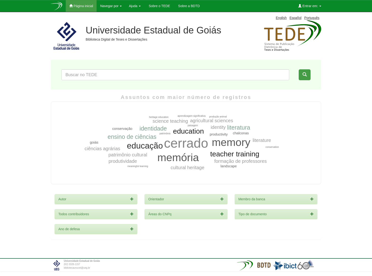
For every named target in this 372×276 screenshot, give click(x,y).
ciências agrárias (102, 148)
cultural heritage (187, 167)
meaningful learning (137, 166)
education (188, 131)
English (281, 18)
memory (231, 142)
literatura (238, 127)
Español (295, 18)
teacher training (234, 154)
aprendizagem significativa (191, 116)
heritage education (158, 117)
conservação (122, 128)
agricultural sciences (211, 120)
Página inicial (81, 6)
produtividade (122, 161)
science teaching (170, 121)
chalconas (241, 133)
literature (262, 140)
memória (178, 157)
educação (145, 145)
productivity (219, 134)
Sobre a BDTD (188, 6)
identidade (153, 128)
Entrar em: (309, 6)
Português (311, 18)
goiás (94, 142)
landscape (229, 166)
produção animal (218, 116)
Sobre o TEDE (159, 6)
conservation (272, 147)
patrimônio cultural (127, 154)
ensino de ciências (131, 136)
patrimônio (165, 133)
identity (218, 127)
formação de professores (240, 161)
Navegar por (111, 6)
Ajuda (135, 6)
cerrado (186, 143)
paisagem (193, 125)
